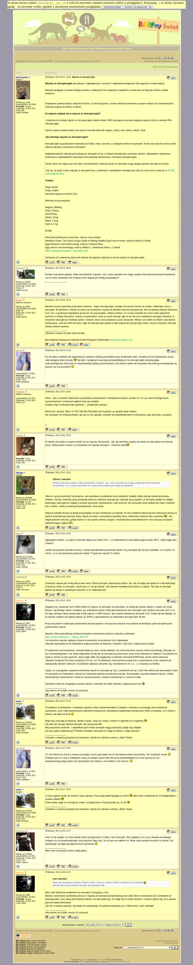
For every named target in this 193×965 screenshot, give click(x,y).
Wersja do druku (171, 943)
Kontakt (119, 48)
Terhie (19, 435)
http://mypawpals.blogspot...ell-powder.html (66, 251)
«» (162, 58)
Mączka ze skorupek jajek (165, 67)
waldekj (20, 577)
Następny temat (170, 61)
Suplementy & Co (92, 61)
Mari (18, 534)
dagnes (20, 600)
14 (165, 58)
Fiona (19, 300)
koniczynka (22, 77)
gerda (19, 350)
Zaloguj (127, 48)
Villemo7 (20, 268)
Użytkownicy (82, 48)
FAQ (65, 48)
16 (172, 58)
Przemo (101, 960)
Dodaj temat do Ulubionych (166, 941)
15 (169, 58)
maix (18, 701)
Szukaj (71, 48)
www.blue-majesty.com (121, 340)
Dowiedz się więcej (52, 2)
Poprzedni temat (153, 61)
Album (111, 48)
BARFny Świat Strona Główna (30, 61)
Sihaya (19, 473)
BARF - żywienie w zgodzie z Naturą (64, 61)
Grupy (92, 48)
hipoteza (20, 831)
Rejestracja (101, 48)
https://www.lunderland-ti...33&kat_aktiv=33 (66, 637)
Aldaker (20, 392)
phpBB (84, 960)
